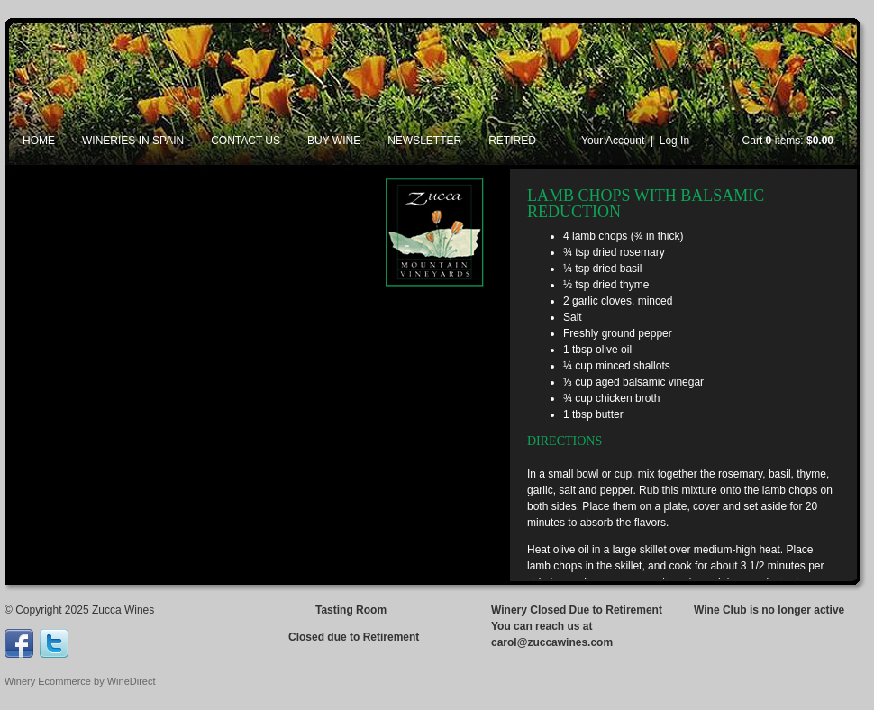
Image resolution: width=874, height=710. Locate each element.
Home (39, 140)
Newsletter (424, 140)
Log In (674, 140)
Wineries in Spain (133, 140)
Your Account (612, 140)
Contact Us (245, 140)
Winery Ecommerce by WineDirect (80, 681)
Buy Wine (333, 140)
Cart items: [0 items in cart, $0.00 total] (787, 140)
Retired (512, 140)
